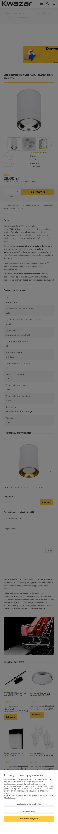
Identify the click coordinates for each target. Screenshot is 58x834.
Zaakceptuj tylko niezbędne (29, 804)
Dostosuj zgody (29, 811)
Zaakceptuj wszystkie (29, 819)
